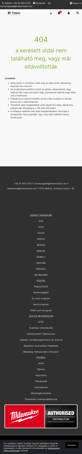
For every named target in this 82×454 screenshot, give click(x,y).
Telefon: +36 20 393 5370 (16, 3)
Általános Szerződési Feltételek (41, 346)
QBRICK (41, 251)
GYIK (41, 322)
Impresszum (41, 387)
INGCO (41, 239)
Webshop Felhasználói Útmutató (41, 351)
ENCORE (41, 263)
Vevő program (41, 304)
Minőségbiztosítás (41, 393)
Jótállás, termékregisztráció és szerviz (41, 340)
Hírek (41, 363)
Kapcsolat (41, 375)
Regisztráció (41, 286)
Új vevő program (41, 298)
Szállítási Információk (41, 328)
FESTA (41, 233)
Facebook (39, 3)
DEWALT (41, 257)
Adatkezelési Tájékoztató (41, 334)
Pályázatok (41, 381)
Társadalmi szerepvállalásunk (41, 399)
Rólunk (41, 369)
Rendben (72, 445)
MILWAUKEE (41, 275)
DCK (41, 221)
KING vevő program (41, 310)
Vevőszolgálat (41, 292)
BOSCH (41, 245)
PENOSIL (41, 269)
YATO (41, 227)
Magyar (75, 3)
